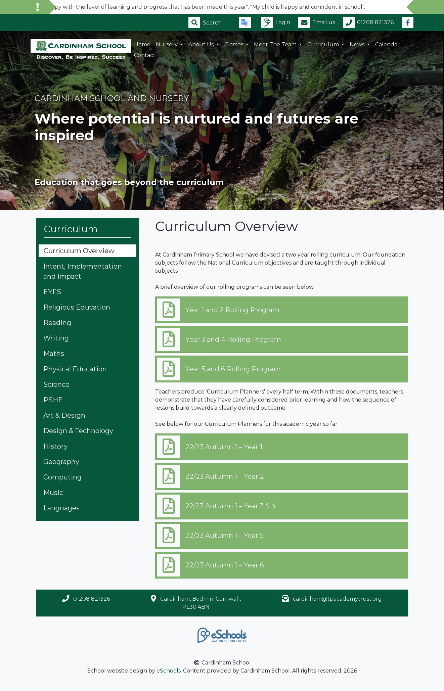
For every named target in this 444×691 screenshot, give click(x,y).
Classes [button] (234, 44)
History (55, 446)
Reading (57, 323)
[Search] (217, 22)
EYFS (52, 292)
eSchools (169, 670)
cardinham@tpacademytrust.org (337, 599)
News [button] (358, 44)
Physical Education (75, 369)
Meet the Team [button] (276, 44)
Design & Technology (78, 431)
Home (142, 44)
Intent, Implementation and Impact (82, 271)
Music (53, 493)
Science (56, 384)
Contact (145, 55)
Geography (61, 462)
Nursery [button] (167, 44)
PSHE (53, 400)
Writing (56, 338)
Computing (62, 477)
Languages (61, 508)
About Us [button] (201, 44)
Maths (53, 354)
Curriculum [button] (323, 44)
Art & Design (64, 415)
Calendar (387, 44)
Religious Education (76, 307)
